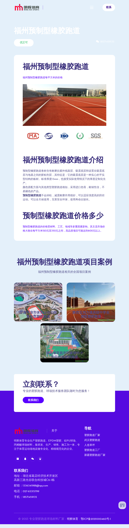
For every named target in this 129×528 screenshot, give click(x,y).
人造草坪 (89, 449)
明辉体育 (71, 523)
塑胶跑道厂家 (92, 439)
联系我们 (33, 404)
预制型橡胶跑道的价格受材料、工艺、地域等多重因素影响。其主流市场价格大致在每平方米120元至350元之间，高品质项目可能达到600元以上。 (64, 230)
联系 (108, 7)
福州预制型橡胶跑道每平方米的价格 (44, 77)
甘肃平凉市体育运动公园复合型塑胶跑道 (38, 319)
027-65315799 (31, 495)
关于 (54, 435)
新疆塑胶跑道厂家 (94, 459)
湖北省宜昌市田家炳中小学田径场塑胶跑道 (64, 360)
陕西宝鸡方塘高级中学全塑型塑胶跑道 (91, 319)
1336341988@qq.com (36, 490)
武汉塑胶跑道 (92, 444)
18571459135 (30, 501)
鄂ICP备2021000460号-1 (96, 523)
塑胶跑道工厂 (92, 454)
